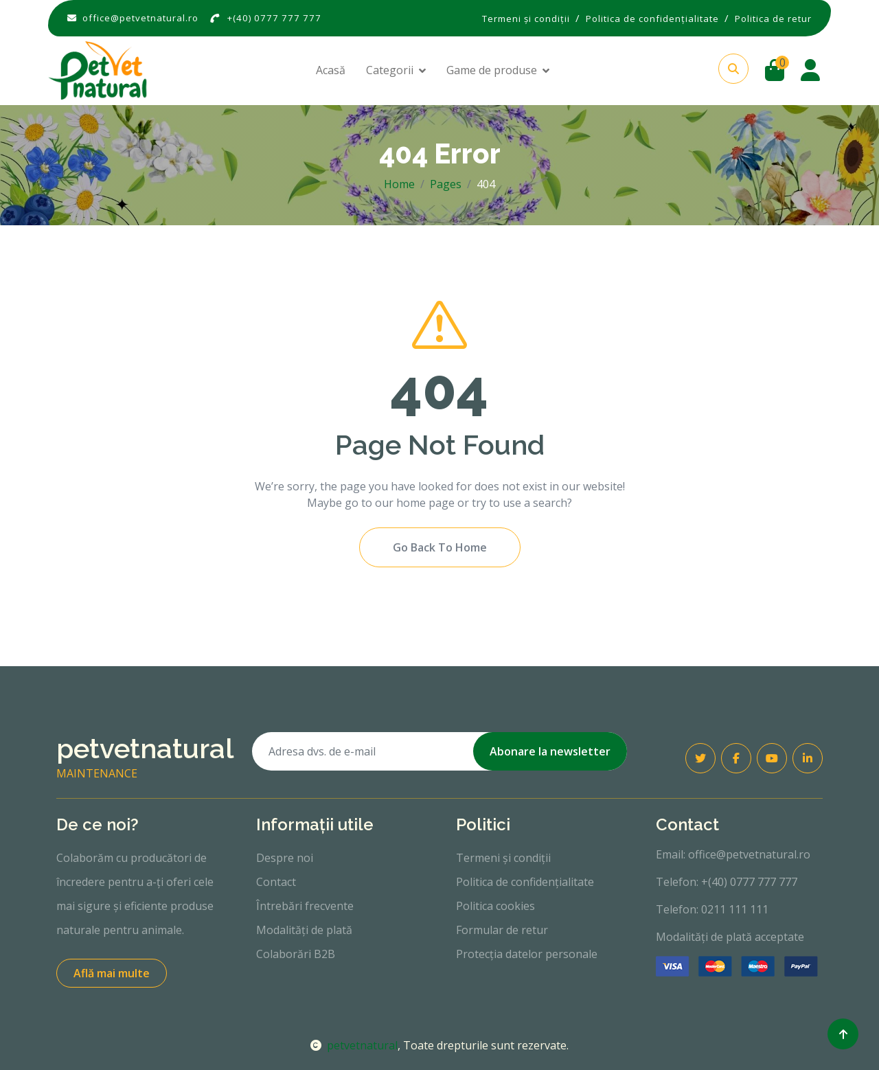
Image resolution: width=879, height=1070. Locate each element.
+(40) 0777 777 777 (274, 18)
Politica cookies (495, 905)
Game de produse (491, 70)
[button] (733, 69)
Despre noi (284, 857)
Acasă (330, 70)
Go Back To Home (440, 547)
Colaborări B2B (295, 953)
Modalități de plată (304, 929)
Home (399, 184)
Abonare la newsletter (550, 751)
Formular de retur (502, 929)
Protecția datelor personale (526, 953)
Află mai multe (111, 973)
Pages (445, 184)
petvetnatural (354, 1045)
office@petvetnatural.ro (140, 18)
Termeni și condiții (503, 857)
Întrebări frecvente (305, 905)
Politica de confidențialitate (525, 881)
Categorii (389, 70)
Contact (276, 881)
